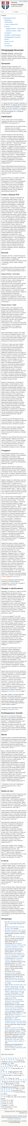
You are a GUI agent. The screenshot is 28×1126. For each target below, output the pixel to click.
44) (8, 534)
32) (10, 476)
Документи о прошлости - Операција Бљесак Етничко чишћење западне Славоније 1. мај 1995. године (15, 1021)
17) (18, 205)
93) (11, 841)
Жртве (6, 39)
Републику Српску (14, 691)
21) (13, 237)
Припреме (7, 20)
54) (11, 599)
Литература (8, 45)
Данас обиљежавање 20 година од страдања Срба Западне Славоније (15, 955)
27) (6, 328)
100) (12, 881)
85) (6, 780)
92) (23, 833)
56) (11, 610)
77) (8, 730)
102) (9, 914)
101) (7, 883)
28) (23, 340)
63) (23, 662)
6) (23, 99)
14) (15, 154)
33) (10, 483)
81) (21, 773)
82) (5, 778)
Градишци (9, 576)
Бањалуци (16, 576)
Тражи (13, 11)
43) (6, 531)
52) (7, 572)
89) (21, 803)
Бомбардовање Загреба (12, 37)
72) (21, 689)
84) (22, 778)
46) (26, 537)
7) (20, 106)
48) (23, 546)
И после (7, 43)
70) (22, 685)
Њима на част (9, 41)
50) (17, 566)
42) (18, 527)
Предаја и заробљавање (12, 35)
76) (14, 725)
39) (3, 517)
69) (4, 685)
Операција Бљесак (9, 18)
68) (21, 682)
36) (17, 499)
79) (22, 758)
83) (20, 778)
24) (6, 270)
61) (7, 644)
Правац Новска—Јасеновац (15, 28)
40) (13, 517)
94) (23, 846)
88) (9, 798)
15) (10, 162)
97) (22, 856)
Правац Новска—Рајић (13, 30)
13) (8, 146)
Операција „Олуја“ (13, 709)
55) (20, 605)
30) (24, 423)
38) (5, 516)
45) (17, 537)
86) (24, 780)
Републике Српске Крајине (14, 109)
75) (6, 720)
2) (1, 1064)
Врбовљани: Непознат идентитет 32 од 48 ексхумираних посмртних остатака (15, 979)
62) (17, 659)
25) (25, 270)
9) (10, 112)
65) (6, 667)
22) (7, 263)
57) (13, 612)
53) (20, 576)
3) (3, 1064)
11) (5, 139)
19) (13, 212)
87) (6, 787)
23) (25, 267)
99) (5, 875)
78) (14, 747)
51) (14, 569)
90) (19, 807)
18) (10, 207)
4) (12, 96)
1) (1, 1058)
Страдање (7, 33)
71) (17, 687)
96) (21, 856)
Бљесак (7, 26)
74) (16, 704)
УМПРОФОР (8, 22)
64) (19, 664)
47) (14, 539)
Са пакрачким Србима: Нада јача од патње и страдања (14, 960)
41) (13, 522)
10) (20, 122)
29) (10, 415)
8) (3, 1066)
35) (22, 493)
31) (8, 433)
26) (9, 301)
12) (12, 142)
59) (13, 620)
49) (11, 559)
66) (7, 677)
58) (14, 616)
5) (1, 1071)
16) (5, 174)
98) (16, 865)
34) (15, 487)
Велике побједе (20, 1032)
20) (26, 215)
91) (17, 818)
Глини (3, 576)
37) (16, 504)
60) (15, 626)
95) (5, 851)
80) (12, 765)
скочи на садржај (23, 1)
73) (25, 690)
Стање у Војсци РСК (11, 24)
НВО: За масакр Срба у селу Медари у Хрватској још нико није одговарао (15, 986)
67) (7, 680)
